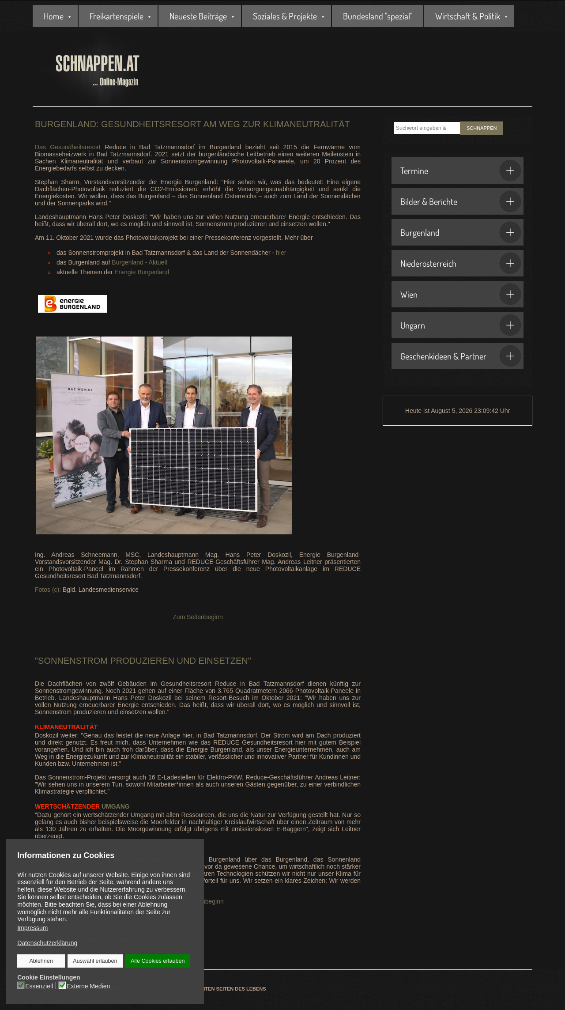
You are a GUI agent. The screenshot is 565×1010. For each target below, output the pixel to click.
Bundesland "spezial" (377, 16)
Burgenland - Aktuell (139, 262)
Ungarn (460, 325)
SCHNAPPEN (482, 128)
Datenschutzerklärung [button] (47, 942)
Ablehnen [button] (41, 961)
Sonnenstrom (74, 661)
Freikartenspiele (116, 16)
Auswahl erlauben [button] (95, 961)
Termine (460, 170)
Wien (460, 294)
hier (281, 252)
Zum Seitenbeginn (198, 616)
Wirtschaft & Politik (467, 16)
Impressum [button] (32, 927)
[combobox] (427, 128)
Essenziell (39, 986)
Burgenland (460, 232)
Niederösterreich (460, 263)
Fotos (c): (48, 589)
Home (54, 16)
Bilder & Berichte (460, 201)
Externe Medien (88, 986)
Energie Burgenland (142, 272)
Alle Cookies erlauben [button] (158, 961)
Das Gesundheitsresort (70, 147)
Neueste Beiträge (198, 16)
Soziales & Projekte (285, 16)
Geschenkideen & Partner (460, 356)
